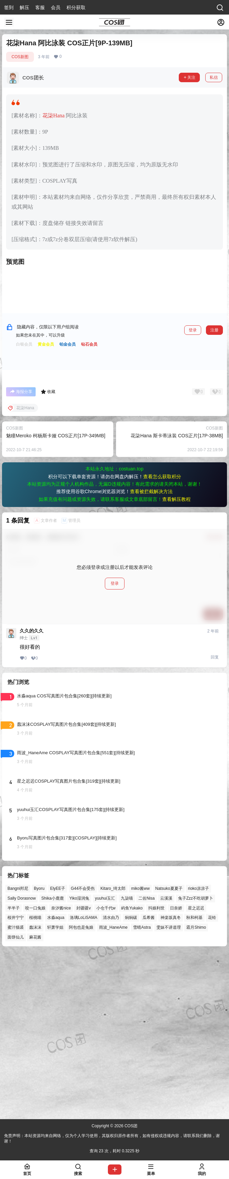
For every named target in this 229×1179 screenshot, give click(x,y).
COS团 (130, 1126)
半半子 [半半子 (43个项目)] (13, 1071)
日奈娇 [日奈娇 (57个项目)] (176, 1071)
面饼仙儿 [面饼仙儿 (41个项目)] (15, 1100)
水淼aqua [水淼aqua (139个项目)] (55, 1081)
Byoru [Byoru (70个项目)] (39, 1051)
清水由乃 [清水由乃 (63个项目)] (111, 1081)
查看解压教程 (176, 662)
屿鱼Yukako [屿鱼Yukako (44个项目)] (131, 1071)
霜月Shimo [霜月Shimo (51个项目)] (196, 1091)
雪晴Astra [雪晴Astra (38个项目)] (142, 1091)
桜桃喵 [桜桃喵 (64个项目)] (35, 1081)
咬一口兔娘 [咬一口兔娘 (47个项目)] (35, 1071)
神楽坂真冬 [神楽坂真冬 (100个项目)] (170, 1081)
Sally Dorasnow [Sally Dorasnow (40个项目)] (21, 1061)
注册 (214, 493)
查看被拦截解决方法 (151, 654)
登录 (193, 493)
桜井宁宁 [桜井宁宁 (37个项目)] (15, 1081)
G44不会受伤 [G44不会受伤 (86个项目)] (83, 1051)
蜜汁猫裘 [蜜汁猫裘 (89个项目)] (15, 1091)
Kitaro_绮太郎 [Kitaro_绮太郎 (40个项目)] (113, 1051)
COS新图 (20, 56)
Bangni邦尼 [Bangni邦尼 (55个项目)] (17, 1051)
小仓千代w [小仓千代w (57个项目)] (106, 1071)
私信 (214, 77)
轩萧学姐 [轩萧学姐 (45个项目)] (55, 1091)
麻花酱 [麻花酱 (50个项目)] (35, 1100)
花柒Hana (53, 115)
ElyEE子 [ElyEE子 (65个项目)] (57, 1051)
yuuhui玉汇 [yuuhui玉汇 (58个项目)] (105, 1061)
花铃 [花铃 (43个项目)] (212, 1081)
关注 (189, 77)
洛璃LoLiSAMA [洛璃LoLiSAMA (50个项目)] (83, 1081)
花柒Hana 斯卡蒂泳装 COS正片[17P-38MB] (177, 599)
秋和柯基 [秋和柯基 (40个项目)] (194, 1081)
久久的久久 (31, 794)
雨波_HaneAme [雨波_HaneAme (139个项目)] (113, 1091)
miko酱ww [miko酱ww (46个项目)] (140, 1051)
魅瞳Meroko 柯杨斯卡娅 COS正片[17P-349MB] (56, 599)
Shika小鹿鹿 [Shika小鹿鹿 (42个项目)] (52, 1061)
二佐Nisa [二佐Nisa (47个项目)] (146, 1061)
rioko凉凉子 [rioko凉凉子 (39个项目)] (198, 1051)
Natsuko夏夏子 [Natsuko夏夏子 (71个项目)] (169, 1051)
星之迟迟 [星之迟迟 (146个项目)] (196, 1071)
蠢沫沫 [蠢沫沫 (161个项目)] (35, 1091)
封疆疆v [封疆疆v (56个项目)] (83, 1071)
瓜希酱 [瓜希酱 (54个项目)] (148, 1081)
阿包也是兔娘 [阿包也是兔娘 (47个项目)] (81, 1091)
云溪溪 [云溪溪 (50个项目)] (166, 1061)
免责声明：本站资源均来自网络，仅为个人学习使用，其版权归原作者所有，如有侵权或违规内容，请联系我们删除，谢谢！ (112, 1138)
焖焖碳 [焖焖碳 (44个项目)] (131, 1081)
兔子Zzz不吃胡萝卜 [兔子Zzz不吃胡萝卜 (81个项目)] (195, 1061)
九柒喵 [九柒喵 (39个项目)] (127, 1061)
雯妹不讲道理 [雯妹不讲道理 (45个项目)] (168, 1091)
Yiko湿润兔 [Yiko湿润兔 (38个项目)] (79, 1061)
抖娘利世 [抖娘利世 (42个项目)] (156, 1071)
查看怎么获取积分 (162, 640)
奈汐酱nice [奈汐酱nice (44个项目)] (61, 1071)
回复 (215, 820)
